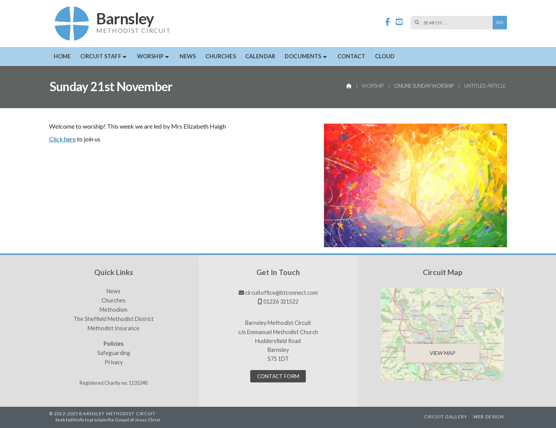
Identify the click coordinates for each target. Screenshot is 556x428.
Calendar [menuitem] (260, 56)
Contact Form (278, 376)
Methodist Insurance (113, 328)
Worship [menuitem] (150, 56)
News (113, 291)
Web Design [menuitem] (488, 416)
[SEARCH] (453, 22)
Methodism (113, 310)
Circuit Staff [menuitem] (100, 56)
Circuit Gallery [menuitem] (445, 416)
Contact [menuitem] (351, 56)
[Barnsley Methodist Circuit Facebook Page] (387, 22)
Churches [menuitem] (220, 56)
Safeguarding (113, 353)
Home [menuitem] (62, 56)
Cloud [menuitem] (385, 56)
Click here (62, 139)
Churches (113, 300)
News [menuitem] (188, 56)
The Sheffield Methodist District (113, 319)
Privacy (114, 362)
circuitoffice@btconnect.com (281, 292)
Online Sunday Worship (424, 86)
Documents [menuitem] (303, 56)
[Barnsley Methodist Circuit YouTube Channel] (399, 22)
